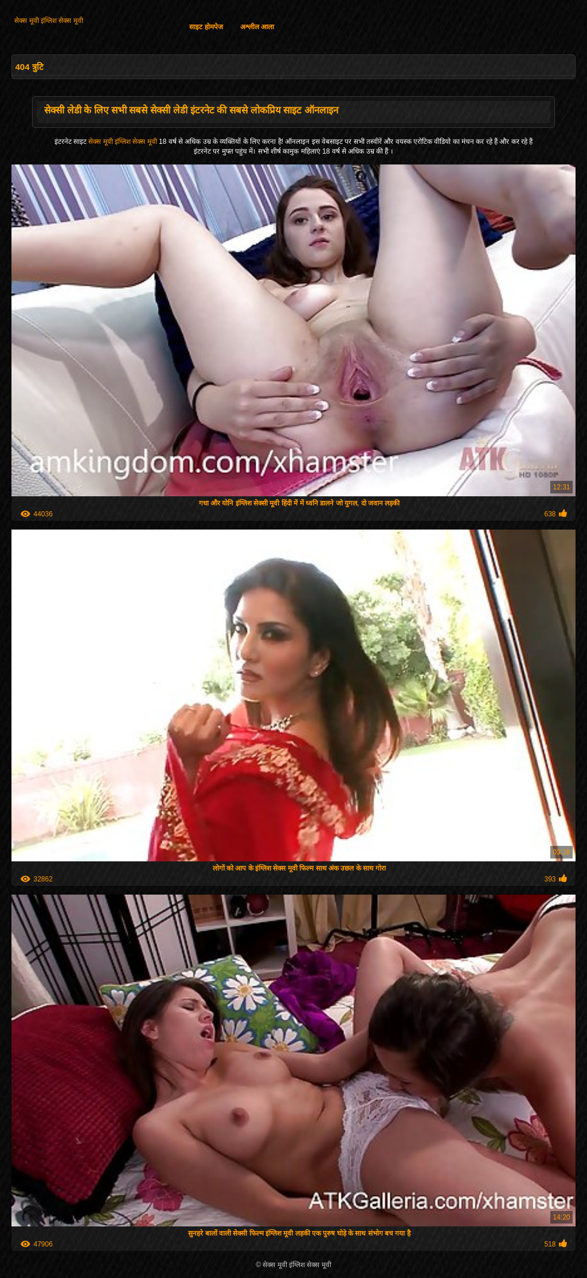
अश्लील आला (257, 27)
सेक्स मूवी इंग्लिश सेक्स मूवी (48, 21)
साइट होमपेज (205, 27)
